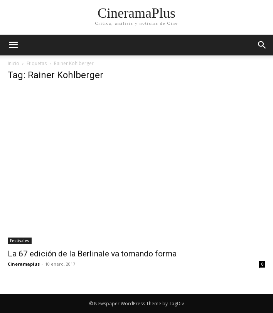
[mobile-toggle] (13, 45)
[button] (262, 45)
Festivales (19, 240)
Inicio (13, 63)
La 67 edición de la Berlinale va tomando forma (92, 253)
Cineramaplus (24, 264)
